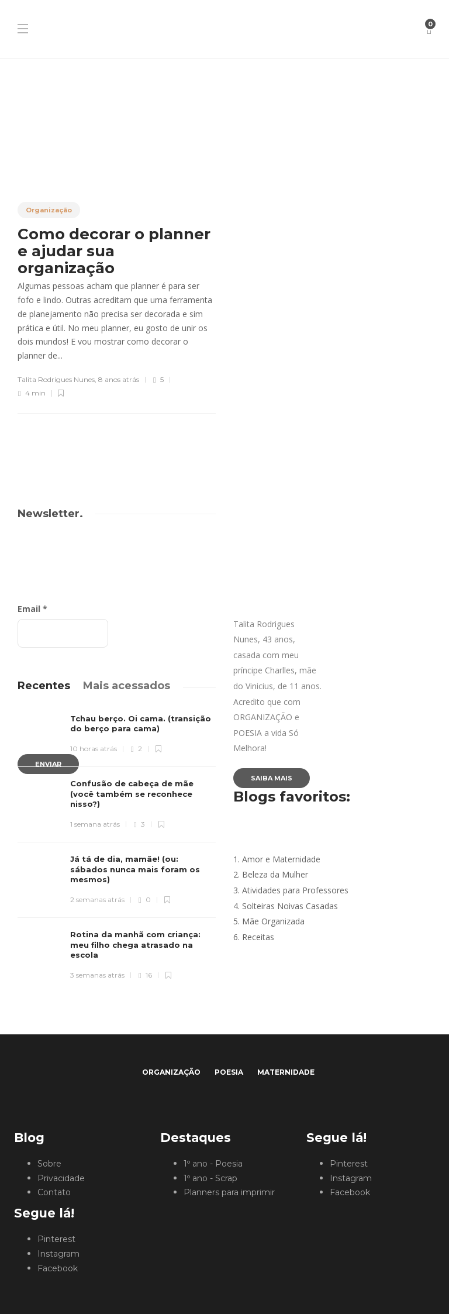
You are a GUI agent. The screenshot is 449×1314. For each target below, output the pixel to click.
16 (145, 975)
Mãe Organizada (273, 921)
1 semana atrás (95, 824)
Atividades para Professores (295, 890)
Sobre (49, 1163)
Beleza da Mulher (275, 874)
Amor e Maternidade (281, 859)
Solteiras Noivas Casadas (290, 905)
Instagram (58, 1253)
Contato (54, 1192)
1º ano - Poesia (213, 1163)
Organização (49, 210)
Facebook (57, 1268)
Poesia (229, 1072)
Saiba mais (271, 778)
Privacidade (61, 1178)
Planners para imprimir (229, 1192)
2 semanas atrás (97, 899)
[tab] (44, 685)
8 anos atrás (118, 379)
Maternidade (286, 1072)
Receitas (258, 936)
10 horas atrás (93, 748)
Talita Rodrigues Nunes (56, 379)
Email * (32, 608)
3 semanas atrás (97, 975)
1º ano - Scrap (210, 1178)
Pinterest (56, 1239)
